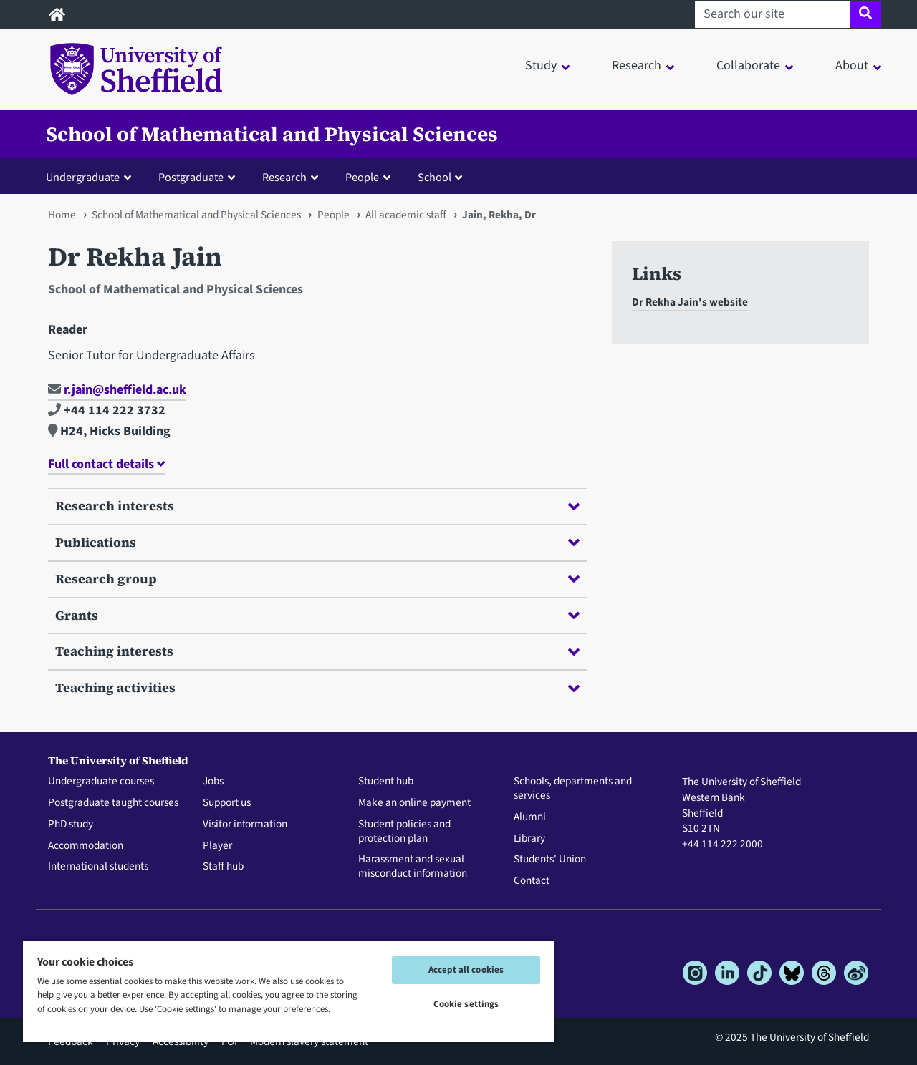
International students (98, 867)
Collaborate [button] (748, 65)
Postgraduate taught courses (113, 803)
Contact (531, 881)
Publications (317, 542)
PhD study (70, 824)
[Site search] (865, 14)
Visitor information (245, 824)
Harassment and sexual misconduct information (412, 866)
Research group (317, 579)
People (333, 215)
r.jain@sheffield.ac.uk (117, 390)
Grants (317, 615)
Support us (227, 803)
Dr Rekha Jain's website (690, 302)
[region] (288, 991)
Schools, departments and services (573, 788)
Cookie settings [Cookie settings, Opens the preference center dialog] (466, 1004)
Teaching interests (317, 651)
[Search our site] (772, 14)
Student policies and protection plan (404, 831)
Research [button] (636, 65)
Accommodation (85, 846)
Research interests (317, 506)
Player (217, 846)
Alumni (530, 817)
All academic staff (405, 215)
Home (62, 215)
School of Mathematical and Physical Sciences (272, 133)
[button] (92, 177)
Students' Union (550, 859)
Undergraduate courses (101, 781)
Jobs (213, 781)
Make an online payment (414, 803)
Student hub (385, 781)
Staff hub (223, 867)
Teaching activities (317, 687)
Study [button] (541, 65)
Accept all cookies (466, 969)
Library (529, 839)
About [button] (851, 65)
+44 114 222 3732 (106, 410)
